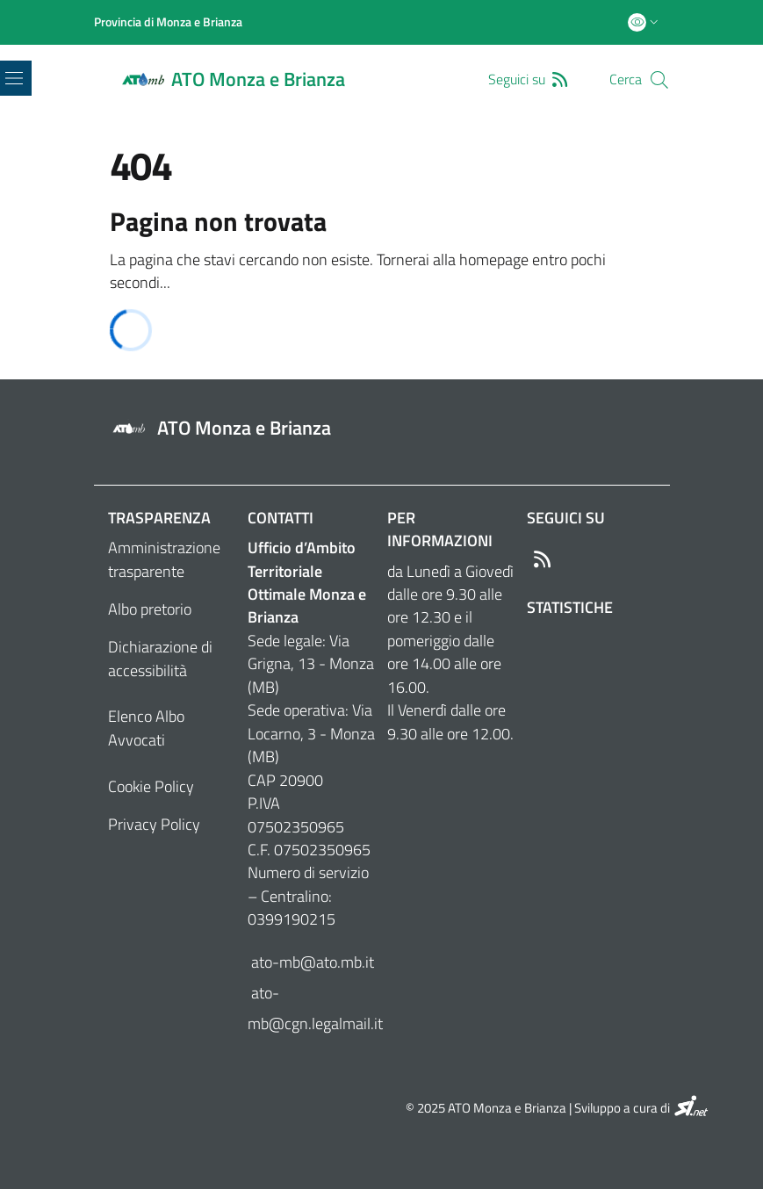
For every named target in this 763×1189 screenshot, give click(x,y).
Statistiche (570, 607)
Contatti (280, 518)
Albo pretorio (149, 609)
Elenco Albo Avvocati (146, 727)
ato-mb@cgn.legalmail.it (312, 1008)
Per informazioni (440, 529)
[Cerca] (659, 79)
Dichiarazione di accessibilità (160, 658)
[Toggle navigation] (14, 78)
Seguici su (566, 518)
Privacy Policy (154, 824)
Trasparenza (159, 518)
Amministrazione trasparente (164, 559)
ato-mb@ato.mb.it (311, 962)
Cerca (625, 79)
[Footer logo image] (382, 428)
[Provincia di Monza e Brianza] (168, 22)
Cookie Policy (151, 786)
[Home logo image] (244, 80)
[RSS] (563, 79)
